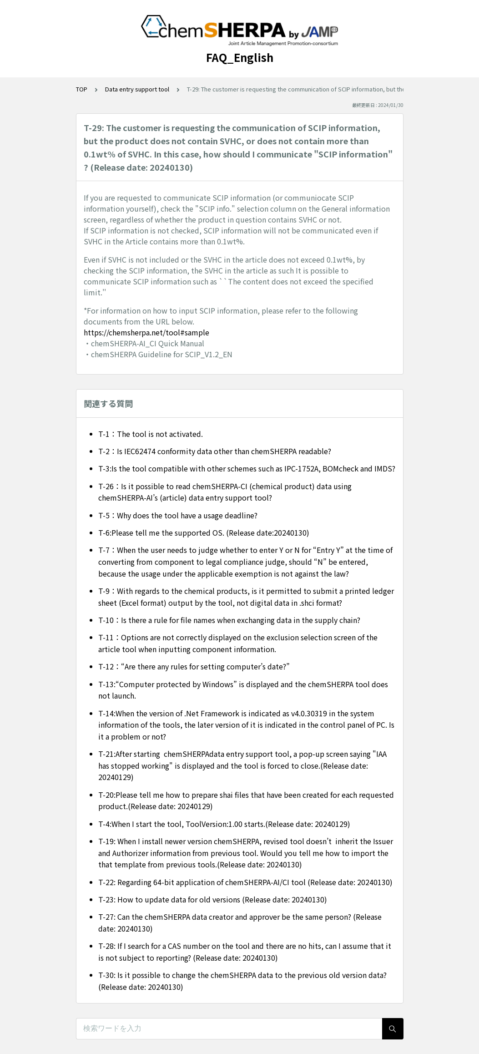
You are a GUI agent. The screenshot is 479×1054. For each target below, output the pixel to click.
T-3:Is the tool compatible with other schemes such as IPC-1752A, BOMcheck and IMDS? (246, 468)
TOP (81, 89)
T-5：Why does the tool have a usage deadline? (177, 515)
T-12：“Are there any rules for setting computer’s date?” (194, 666)
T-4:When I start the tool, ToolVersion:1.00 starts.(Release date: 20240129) (224, 823)
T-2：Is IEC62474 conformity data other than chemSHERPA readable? (214, 451)
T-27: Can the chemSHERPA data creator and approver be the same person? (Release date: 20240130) (240, 922)
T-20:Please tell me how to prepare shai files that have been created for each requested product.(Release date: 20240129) (246, 800)
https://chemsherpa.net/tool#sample (146, 332)
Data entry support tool (137, 89)
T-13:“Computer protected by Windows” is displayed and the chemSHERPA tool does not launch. (243, 690)
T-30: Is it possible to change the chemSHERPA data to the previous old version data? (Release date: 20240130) (242, 980)
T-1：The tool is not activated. (150, 433)
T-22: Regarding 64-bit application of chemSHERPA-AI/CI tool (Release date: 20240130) (245, 882)
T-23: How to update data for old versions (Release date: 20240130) (212, 899)
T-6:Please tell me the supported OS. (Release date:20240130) (203, 532)
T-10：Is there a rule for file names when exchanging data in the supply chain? (229, 619)
